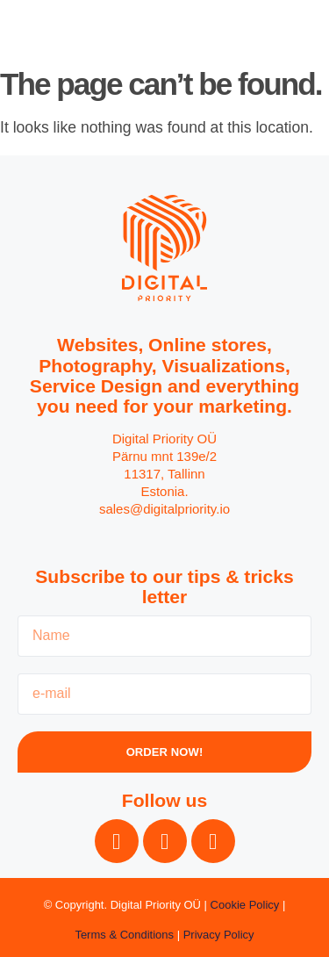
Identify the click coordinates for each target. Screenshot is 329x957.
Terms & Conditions (124, 934)
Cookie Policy (245, 904)
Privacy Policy (218, 934)
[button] (292, 31)
